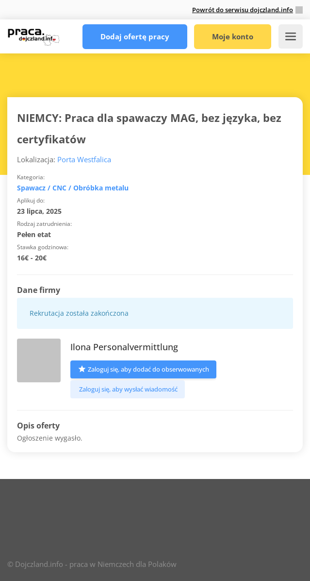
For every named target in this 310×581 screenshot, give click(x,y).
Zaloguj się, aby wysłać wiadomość (128, 389)
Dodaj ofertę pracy (134, 36)
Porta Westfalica (84, 159)
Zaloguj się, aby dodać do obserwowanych (143, 368)
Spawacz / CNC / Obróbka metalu (73, 187)
